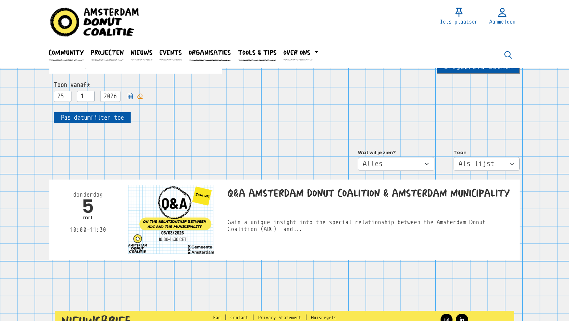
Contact (239, 317)
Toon (460, 152)
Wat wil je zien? (377, 152)
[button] (66, 52)
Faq (217, 317)
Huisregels (323, 317)
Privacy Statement (279, 317)
